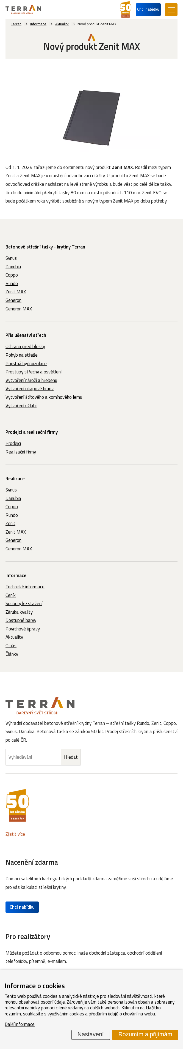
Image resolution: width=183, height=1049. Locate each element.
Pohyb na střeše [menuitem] (21, 355)
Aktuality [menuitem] (14, 637)
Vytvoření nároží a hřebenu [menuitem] (31, 380)
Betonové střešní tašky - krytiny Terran (45, 246)
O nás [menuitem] (10, 645)
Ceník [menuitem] (10, 595)
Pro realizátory (27, 936)
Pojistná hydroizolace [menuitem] (26, 363)
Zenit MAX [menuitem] (15, 291)
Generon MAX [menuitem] (18, 308)
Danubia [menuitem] (13, 266)
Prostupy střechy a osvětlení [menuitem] (33, 371)
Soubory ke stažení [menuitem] (23, 603)
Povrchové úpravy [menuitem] (22, 628)
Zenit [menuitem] (10, 523)
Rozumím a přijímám (145, 1034)
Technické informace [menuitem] (25, 586)
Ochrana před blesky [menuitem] (25, 346)
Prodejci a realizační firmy (31, 432)
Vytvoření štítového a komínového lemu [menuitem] (43, 397)
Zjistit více (15, 834)
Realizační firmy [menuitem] (20, 451)
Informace (15, 575)
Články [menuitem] (11, 654)
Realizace (15, 478)
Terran (16, 24)
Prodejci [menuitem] (13, 443)
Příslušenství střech (25, 335)
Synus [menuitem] (11, 258)
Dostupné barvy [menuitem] (20, 620)
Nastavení (90, 1034)
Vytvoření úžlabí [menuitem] (21, 405)
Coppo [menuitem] (11, 274)
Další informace (20, 1024)
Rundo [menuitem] (11, 283)
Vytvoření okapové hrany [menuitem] (29, 388)
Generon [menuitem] (13, 300)
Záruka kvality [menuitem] (19, 612)
